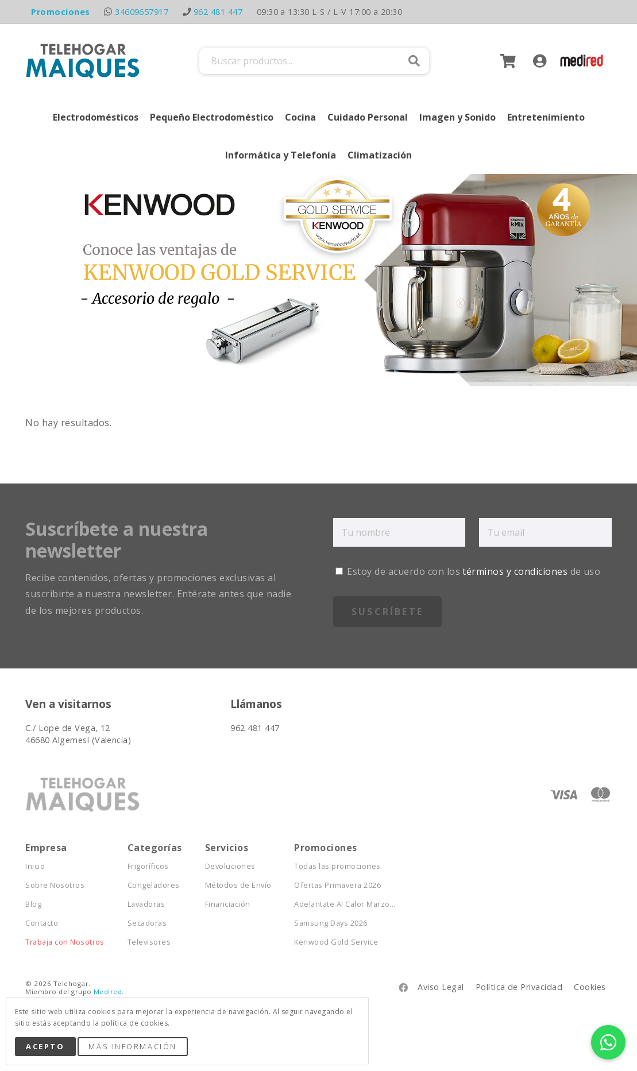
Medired (108, 991)
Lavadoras (146, 904)
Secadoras (147, 923)
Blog (33, 904)
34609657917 (141, 11)
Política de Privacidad (519, 986)
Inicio (35, 866)
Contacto (41, 923)
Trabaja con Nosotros (65, 942)
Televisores (149, 942)
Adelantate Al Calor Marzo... (344, 904)
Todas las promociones (337, 866)
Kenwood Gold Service (336, 942)
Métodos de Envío (238, 885)
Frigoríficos (148, 866)
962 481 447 (218, 11)
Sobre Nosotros (54, 885)
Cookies (589, 986)
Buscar (414, 60)
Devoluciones (230, 866)
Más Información (132, 1046)
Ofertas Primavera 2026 (337, 885)
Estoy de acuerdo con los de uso (467, 571)
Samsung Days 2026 (330, 923)
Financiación (227, 904)
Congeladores (154, 885)
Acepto (45, 1046)
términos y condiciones (514, 571)
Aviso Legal (441, 986)
